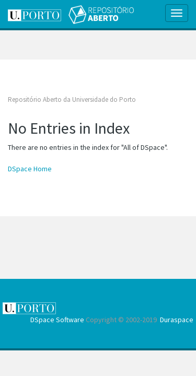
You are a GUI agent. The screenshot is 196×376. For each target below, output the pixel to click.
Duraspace (176, 319)
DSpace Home (30, 168)
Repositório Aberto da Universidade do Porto (72, 99)
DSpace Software (57, 319)
